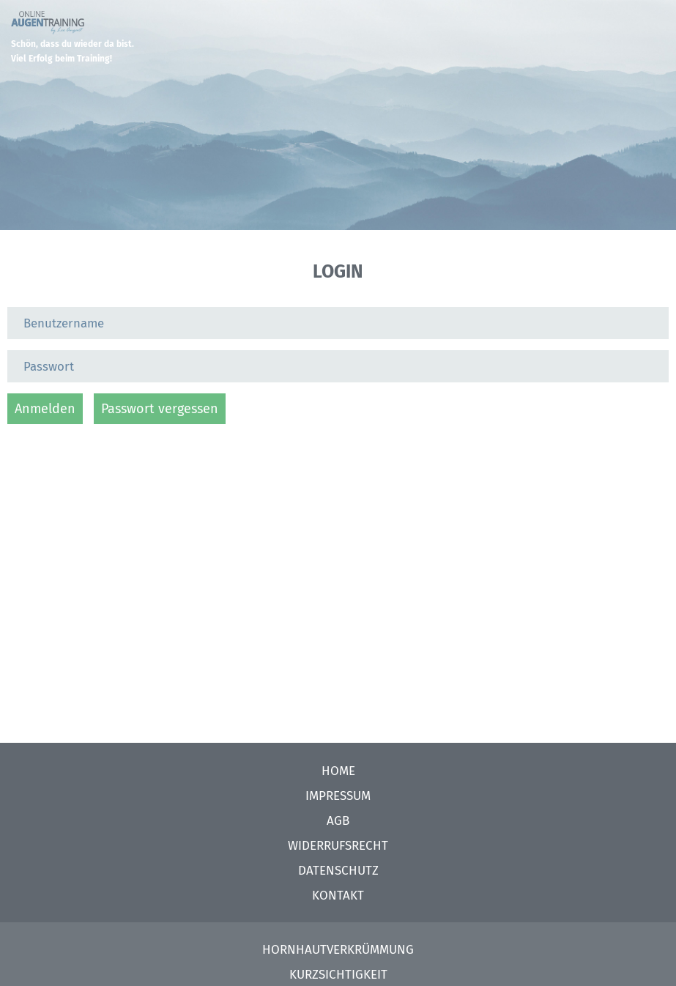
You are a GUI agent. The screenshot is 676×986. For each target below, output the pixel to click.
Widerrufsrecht (338, 845)
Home (338, 771)
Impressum (338, 796)
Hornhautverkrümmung (338, 949)
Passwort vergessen (159, 409)
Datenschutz (338, 870)
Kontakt (338, 895)
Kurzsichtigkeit (338, 974)
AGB (338, 821)
